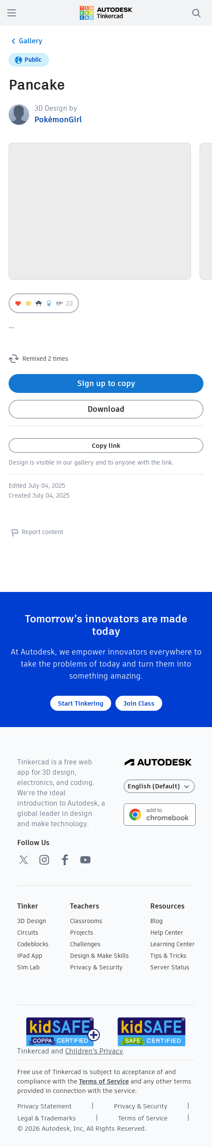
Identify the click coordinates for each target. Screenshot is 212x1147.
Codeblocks (32, 944)
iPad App (29, 955)
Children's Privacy (94, 1051)
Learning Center (172, 944)
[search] (196, 12)
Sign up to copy (106, 383)
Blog (156, 921)
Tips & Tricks (168, 955)
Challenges (85, 944)
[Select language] (159, 786)
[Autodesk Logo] (158, 763)
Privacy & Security (96, 967)
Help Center (166, 932)
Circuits (27, 932)
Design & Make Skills (99, 955)
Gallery (25, 41)
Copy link (106, 445)
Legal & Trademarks (46, 1118)
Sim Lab (28, 967)
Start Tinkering (80, 703)
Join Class (138, 703)
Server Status (169, 967)
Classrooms (86, 921)
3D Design (31, 921)
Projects (81, 932)
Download (106, 409)
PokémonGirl (58, 119)
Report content (36, 532)
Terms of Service (104, 1081)
